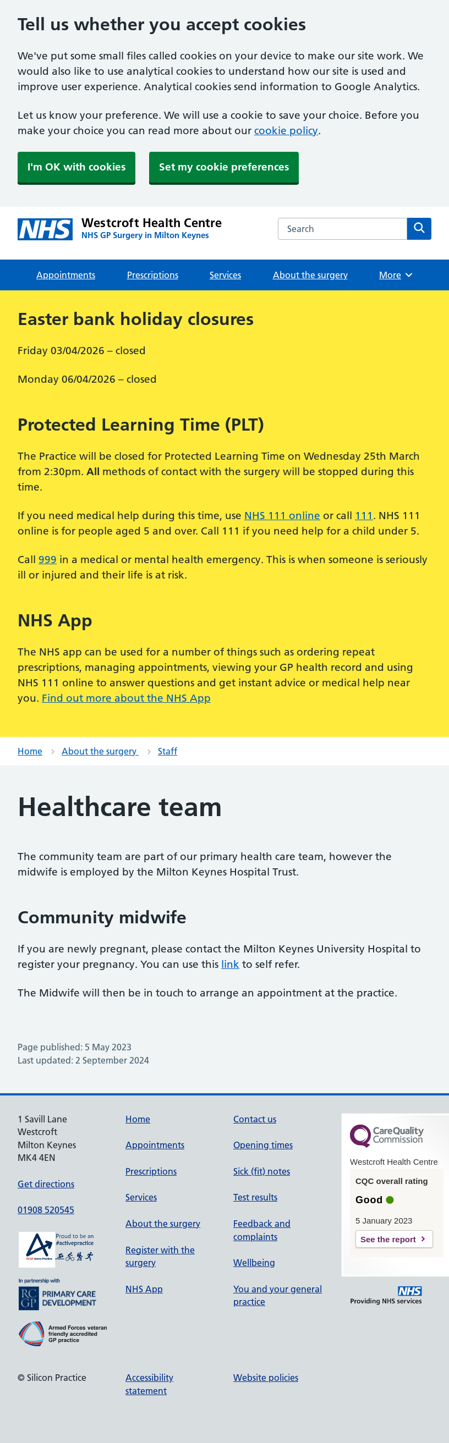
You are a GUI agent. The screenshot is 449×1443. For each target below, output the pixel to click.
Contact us (254, 1119)
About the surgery (310, 274)
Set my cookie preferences (224, 167)
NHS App (144, 1289)
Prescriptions (152, 274)
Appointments (65, 274)
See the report (388, 1239)
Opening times (263, 1144)
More (396, 275)
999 (48, 559)
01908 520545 (46, 1209)
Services (225, 274)
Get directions (46, 1183)
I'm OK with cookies (76, 167)
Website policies (265, 1377)
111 (364, 515)
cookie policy (286, 130)
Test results (255, 1197)
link (230, 964)
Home (30, 751)
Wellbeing (254, 1262)
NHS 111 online (282, 515)
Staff (167, 751)
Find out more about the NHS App (126, 698)
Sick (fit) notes (261, 1171)
